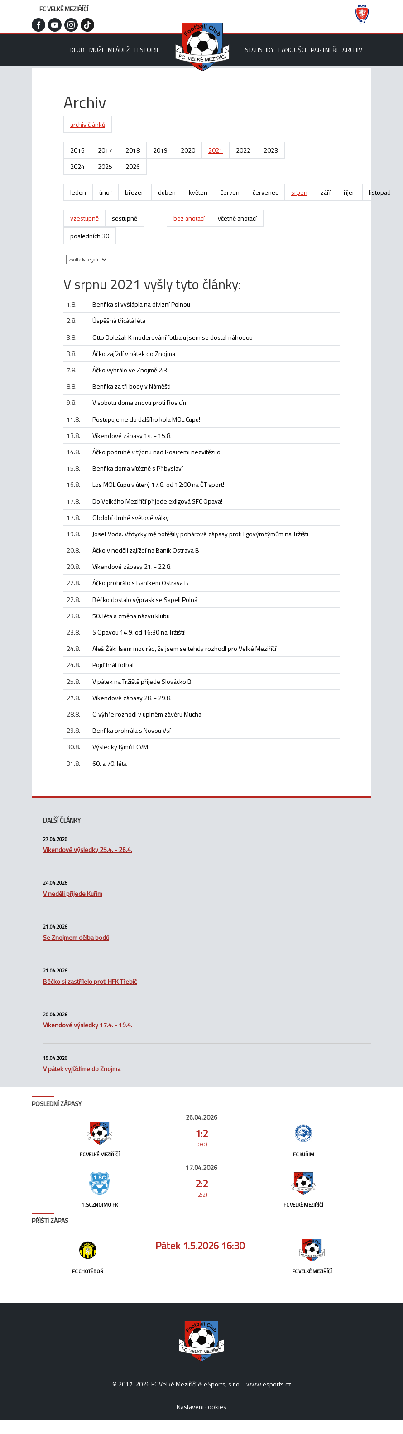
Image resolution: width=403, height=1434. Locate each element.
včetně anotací (237, 218)
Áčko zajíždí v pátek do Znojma (133, 353)
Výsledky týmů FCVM (120, 746)
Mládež (119, 49)
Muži (96, 49)
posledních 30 (89, 236)
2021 (215, 150)
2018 (132, 150)
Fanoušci (292, 49)
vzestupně (84, 218)
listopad (380, 192)
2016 (77, 150)
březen (135, 192)
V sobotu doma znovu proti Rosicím (140, 402)
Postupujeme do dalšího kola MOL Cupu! (146, 419)
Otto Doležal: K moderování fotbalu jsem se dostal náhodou (172, 337)
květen (198, 192)
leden (78, 192)
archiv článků (87, 124)
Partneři (324, 49)
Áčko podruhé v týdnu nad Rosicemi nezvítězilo (156, 452)
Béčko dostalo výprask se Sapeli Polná (144, 599)
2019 (160, 150)
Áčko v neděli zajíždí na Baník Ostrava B (145, 550)
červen (230, 192)
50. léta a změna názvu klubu (131, 616)
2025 (105, 166)
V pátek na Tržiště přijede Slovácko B (142, 681)
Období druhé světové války (130, 517)
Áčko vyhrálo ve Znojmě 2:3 (129, 370)
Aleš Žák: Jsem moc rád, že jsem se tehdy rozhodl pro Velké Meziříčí (184, 648)
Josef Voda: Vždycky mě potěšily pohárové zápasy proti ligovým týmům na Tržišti (200, 534)
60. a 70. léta (109, 763)
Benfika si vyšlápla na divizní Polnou (141, 304)
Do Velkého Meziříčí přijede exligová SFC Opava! (157, 501)
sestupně (124, 218)
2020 (188, 150)
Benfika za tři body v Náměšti (131, 386)
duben (167, 192)
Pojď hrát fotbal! (113, 664)
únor (105, 192)
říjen (350, 192)
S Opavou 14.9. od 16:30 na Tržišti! (139, 632)
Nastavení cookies (201, 1406)
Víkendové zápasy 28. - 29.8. (132, 698)
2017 (105, 150)
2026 (132, 166)
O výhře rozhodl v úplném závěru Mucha (147, 714)
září (326, 192)
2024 (77, 166)
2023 (271, 150)
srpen (299, 192)
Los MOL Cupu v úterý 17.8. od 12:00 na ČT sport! (158, 484)
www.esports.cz (268, 1384)
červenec (265, 192)
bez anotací (189, 218)
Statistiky (259, 49)
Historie (147, 49)
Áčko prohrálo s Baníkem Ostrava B (140, 582)
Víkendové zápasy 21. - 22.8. (132, 566)
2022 (243, 150)
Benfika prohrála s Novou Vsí (131, 730)
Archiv (352, 49)
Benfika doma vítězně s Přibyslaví (137, 468)
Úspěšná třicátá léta (118, 320)
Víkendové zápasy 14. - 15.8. (132, 435)
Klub (77, 49)
